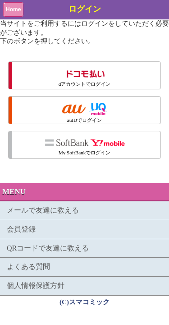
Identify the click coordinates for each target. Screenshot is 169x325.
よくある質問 (28, 266)
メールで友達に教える (43, 210)
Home (13, 9)
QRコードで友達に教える (48, 248)
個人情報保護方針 (35, 285)
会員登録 (21, 229)
